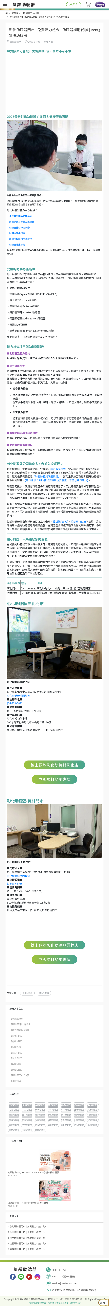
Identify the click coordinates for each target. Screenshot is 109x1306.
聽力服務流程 (58, 469)
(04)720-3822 (15, 703)
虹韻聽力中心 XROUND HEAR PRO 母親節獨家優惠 (33, 1172)
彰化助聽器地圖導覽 (18, 695)
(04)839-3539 (15, 883)
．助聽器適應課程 (16, 244)
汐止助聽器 (92, 1109)
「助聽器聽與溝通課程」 (47, 476)
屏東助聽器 (66, 1119)
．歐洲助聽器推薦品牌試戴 (20, 222)
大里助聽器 (53, 1114)
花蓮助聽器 (92, 1124)
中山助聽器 (27, 1109)
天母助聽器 (92, 1104)
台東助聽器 (40, 1129)
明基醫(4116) (78, 521)
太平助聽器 (66, 1114)
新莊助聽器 (40, 1104)
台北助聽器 (14, 1104)
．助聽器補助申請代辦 (18, 227)
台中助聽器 (27, 1114)
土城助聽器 (79, 1109)
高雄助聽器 (14, 1119)
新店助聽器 (40, 1109)
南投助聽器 (79, 1124)
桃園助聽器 (92, 1114)
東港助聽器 (79, 1119)
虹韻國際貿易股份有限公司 (44, 1299)
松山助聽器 (66, 1104)
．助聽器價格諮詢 (16, 233)
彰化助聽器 (27, 993)
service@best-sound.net (64, 1283)
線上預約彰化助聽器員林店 (54, 945)
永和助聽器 (53, 1109)
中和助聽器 (66, 1109)
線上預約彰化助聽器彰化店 (54, 765)
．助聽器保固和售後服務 (19, 239)
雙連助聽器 (14, 1114)
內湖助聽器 (14, 1109)
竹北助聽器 (40, 1119)
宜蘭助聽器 (53, 1119)
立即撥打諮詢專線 (54, 779)
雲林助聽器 (14, 1129)
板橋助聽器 (27, 1104)
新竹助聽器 (27, 1119)
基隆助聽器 (27, 1124)
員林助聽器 (44, 993)
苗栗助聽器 (53, 1124)
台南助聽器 (79, 1114)
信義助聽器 (79, 1104)
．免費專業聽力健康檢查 (19, 216)
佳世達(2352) (60, 521)
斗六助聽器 (27, 1129)
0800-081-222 (59, 1270)
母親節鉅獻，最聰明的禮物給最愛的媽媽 (28, 1203)
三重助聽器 (53, 1104)
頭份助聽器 (66, 1124)
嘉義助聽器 (40, 1124)
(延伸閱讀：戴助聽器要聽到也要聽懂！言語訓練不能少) (56, 480)
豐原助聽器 (40, 1114)
